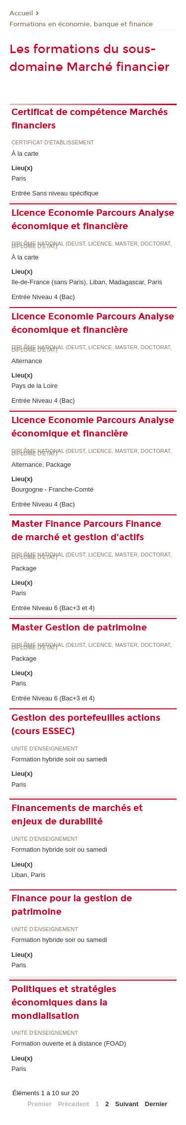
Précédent (73, 1104)
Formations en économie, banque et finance (81, 24)
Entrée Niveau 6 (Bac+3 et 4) (53, 608)
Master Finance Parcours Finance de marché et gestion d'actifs (86, 530)
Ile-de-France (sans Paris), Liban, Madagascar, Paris (86, 282)
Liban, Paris (28, 874)
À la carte (25, 153)
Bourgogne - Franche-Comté (52, 489)
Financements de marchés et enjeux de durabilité (77, 815)
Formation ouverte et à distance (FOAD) (68, 1043)
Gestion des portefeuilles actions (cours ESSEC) (85, 724)
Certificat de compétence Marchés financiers (89, 119)
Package (24, 568)
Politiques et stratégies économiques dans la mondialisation (63, 1002)
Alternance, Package (41, 464)
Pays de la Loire (34, 385)
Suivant (126, 1104)
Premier (40, 1104)
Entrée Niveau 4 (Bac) (43, 297)
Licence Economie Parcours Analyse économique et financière (92, 219)
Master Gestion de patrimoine (79, 627)
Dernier (156, 1104)
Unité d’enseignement (44, 749)
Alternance (26, 361)
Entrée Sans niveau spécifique (55, 193)
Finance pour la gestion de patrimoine (71, 905)
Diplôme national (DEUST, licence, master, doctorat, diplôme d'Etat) (91, 245)
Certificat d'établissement (52, 142)
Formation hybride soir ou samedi (59, 759)
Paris (18, 178)
